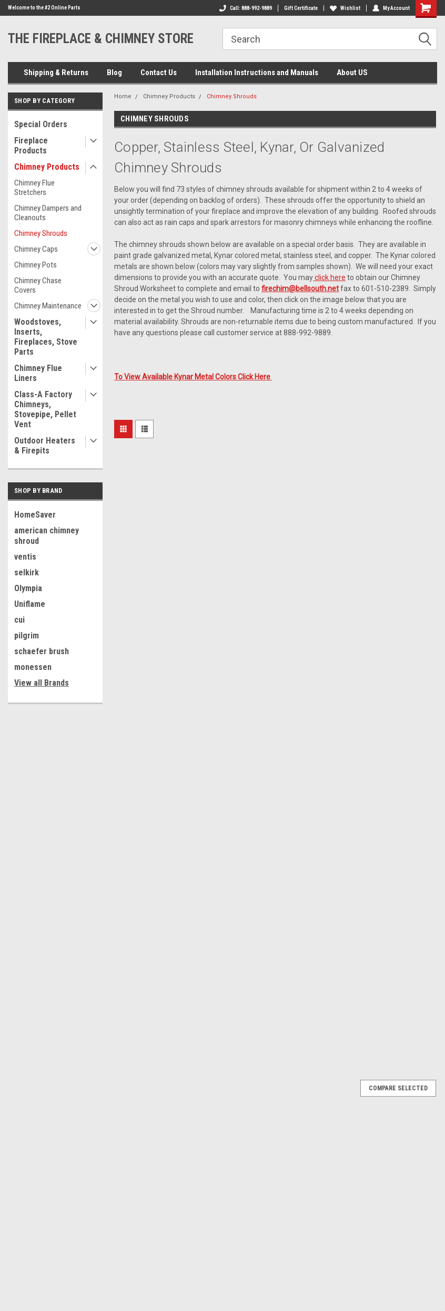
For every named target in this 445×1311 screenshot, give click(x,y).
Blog (114, 72)
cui (19, 620)
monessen (33, 667)
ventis (25, 557)
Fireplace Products (31, 146)
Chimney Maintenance (48, 306)
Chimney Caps (36, 249)
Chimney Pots (35, 265)
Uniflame (29, 604)
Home (123, 96)
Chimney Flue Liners (38, 373)
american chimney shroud (46, 535)
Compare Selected (398, 1088)
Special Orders (40, 124)
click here (329, 277)
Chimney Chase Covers (38, 285)
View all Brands (41, 683)
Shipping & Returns (56, 72)
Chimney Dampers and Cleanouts (48, 212)
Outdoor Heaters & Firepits (44, 446)
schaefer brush (41, 651)
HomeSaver (35, 515)
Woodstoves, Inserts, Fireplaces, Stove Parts (45, 337)
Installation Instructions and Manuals (256, 72)
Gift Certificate (301, 8)
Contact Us (158, 72)
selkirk (26, 572)
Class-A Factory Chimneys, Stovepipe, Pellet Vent (45, 409)
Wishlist (345, 8)
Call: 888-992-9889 (245, 8)
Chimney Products (46, 167)
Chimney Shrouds (40, 233)
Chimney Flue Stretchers (34, 187)
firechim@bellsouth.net (300, 288)
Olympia (28, 588)
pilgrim (26, 636)
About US (352, 72)
